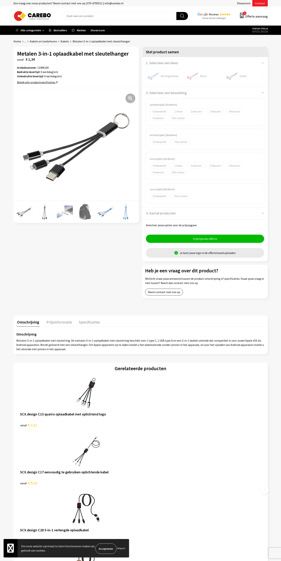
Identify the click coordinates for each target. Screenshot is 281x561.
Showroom (244, 3)
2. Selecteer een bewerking (166, 92)
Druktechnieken (91, 499)
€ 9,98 (152, 425)
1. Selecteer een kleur (162, 63)
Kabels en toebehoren (43, 41)
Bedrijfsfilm (152, 488)
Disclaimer (88, 504)
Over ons (150, 466)
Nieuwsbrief (152, 493)
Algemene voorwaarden (96, 477)
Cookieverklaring (92, 488)
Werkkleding (215, 466)
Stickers (213, 493)
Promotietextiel (218, 461)
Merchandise (152, 482)
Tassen (212, 488)
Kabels (65, 41)
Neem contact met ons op (164, 293)
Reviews (214, 14)
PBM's (212, 472)
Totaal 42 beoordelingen (214, 18)
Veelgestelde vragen (94, 482)
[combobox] (120, 16)
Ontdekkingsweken (157, 461)
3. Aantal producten (161, 213)
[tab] (27, 322)
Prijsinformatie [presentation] (56, 322)
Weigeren (121, 548)
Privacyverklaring (92, 493)
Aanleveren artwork (94, 466)
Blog (148, 472)
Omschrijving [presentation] (27, 322)
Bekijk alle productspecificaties (37, 82)
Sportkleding (216, 477)
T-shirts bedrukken (156, 477)
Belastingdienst (92, 461)
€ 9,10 (90, 425)
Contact (260, 3)
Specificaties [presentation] (85, 322)
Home (17, 41)
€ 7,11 (28, 425)
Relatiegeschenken (220, 482)
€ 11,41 (215, 425)
